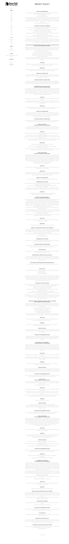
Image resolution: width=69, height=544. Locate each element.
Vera (11, 43)
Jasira (11, 25)
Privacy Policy (11, 64)
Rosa (11, 13)
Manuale (11, 53)
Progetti (11, 46)
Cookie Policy (11, 62)
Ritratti (11, 10)
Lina (11, 29)
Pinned (11, 47)
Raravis (11, 26)
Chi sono (11, 8)
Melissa (11, 34)
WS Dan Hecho (11, 39)
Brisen (11, 40)
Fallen (11, 49)
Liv (11, 22)
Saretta (11, 14)
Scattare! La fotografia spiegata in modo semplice (11, 56)
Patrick (11, 18)
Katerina (11, 41)
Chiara (11, 31)
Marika (11, 17)
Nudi (11, 37)
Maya (11, 30)
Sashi (11, 33)
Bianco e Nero (11, 50)
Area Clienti (11, 59)
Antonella (11, 27)
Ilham (11, 12)
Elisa (11, 16)
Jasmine (11, 20)
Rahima (11, 21)
